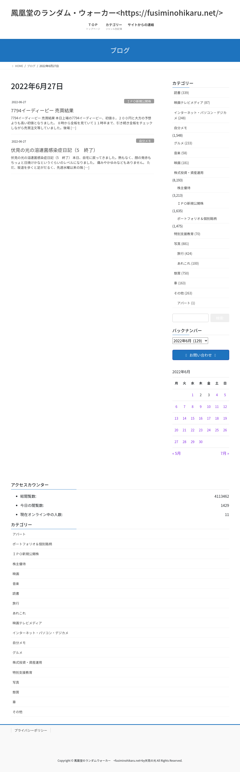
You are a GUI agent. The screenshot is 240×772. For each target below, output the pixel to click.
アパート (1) (186, 303)
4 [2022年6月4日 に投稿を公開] (217, 394)
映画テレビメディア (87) (192, 102)
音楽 (16, 583)
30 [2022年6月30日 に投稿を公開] (201, 441)
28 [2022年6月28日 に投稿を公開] (185, 441)
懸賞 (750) (181, 273)
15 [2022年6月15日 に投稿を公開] (192, 418)
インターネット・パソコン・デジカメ (41, 632)
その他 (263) (183, 293)
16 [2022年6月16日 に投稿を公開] (201, 418)
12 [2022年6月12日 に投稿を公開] (225, 406)
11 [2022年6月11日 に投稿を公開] (217, 406)
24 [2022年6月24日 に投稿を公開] (209, 430)
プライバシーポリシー (31, 730)
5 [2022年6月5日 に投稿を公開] (225, 394)
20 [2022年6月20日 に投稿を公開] (176, 430)
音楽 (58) (180, 153)
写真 (16, 682)
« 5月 (176, 453)
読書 (16, 593)
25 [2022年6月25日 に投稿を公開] (217, 430)
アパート (19, 534)
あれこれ (19, 613)
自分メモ (145, 141)
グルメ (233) (183, 143)
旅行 (16, 603)
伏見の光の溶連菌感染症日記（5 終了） (54, 150)
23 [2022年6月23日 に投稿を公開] (201, 430)
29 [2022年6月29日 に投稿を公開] (192, 441)
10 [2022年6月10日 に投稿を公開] (209, 406)
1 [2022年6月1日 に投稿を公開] (193, 394)
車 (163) (180, 283)
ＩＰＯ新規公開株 (139, 101)
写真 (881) (181, 243)
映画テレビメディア (27, 623)
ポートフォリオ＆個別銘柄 (197, 218)
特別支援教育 (22, 672)
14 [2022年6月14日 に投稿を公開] (185, 418)
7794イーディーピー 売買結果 (42, 110)
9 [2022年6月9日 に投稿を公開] (201, 406)
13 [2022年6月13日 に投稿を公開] (176, 418)
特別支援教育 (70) (187, 233)
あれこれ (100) (188, 263)
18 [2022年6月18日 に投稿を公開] (217, 418)
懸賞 (16, 692)
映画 (16, 573)
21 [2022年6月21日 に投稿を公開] (185, 430)
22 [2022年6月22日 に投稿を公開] (192, 430)
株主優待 (183, 187)
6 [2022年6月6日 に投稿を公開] (176, 406)
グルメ (18, 652)
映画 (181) (181, 162)
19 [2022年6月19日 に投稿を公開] (225, 418)
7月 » (225, 453)
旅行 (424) (184, 253)
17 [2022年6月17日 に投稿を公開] (209, 418)
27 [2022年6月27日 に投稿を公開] (176, 441)
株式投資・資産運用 (189, 172)
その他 (18, 711)
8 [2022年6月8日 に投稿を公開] (193, 406)
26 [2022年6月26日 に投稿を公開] (225, 430)
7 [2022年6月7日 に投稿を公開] (184, 406)
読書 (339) (181, 92)
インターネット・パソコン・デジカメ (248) (200, 115)
